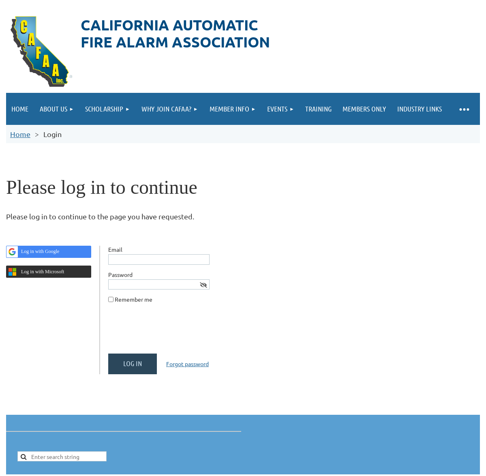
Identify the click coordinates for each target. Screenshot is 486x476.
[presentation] (169, 331)
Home (20, 134)
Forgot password (187, 363)
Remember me (133, 299)
